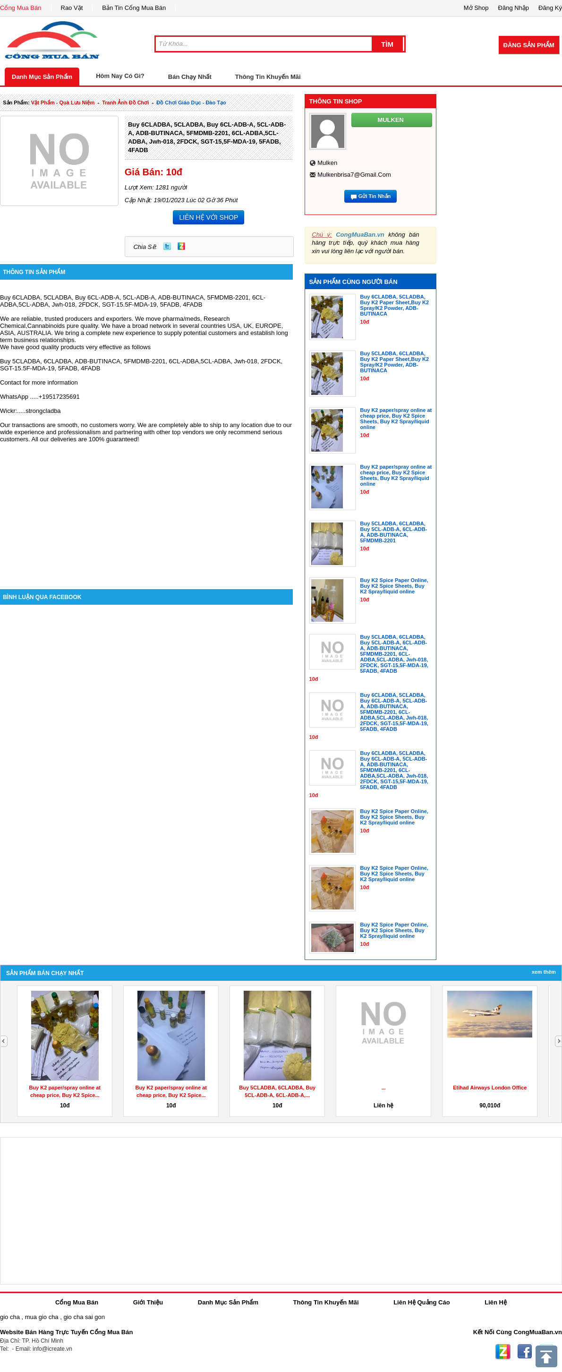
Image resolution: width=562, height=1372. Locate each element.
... (384, 1087)
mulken (327, 162)
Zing (181, 246)
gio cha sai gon (83, 1317)
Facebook (524, 1351)
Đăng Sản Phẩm (528, 45)
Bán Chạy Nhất (190, 76)
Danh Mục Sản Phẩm (42, 76)
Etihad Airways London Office (490, 1087)
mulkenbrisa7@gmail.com (354, 174)
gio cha (10, 1317)
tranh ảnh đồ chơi (125, 102)
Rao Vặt (72, 7)
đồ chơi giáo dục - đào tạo (191, 102)
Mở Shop (476, 7)
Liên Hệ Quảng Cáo (421, 1302)
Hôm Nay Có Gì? (120, 75)
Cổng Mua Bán (21, 7)
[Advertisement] (146, 509)
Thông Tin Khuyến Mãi (268, 76)
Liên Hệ (496, 1302)
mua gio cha (42, 1317)
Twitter (167, 246)
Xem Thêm (544, 972)
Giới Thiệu (148, 1302)
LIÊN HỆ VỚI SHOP (208, 217)
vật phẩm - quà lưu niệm (62, 102)
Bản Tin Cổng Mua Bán (134, 7)
